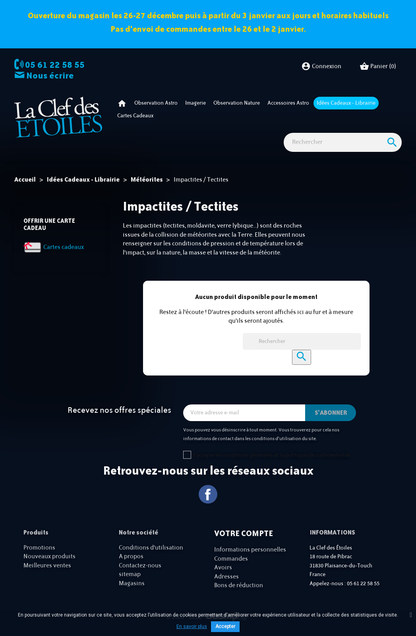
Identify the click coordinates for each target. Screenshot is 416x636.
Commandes (231, 559)
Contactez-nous (140, 565)
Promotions (39, 548)
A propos (131, 556)
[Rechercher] (343, 142)
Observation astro (156, 103)
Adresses (226, 576)
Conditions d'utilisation (151, 548)
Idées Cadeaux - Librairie (346, 103)
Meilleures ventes (47, 565)
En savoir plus (191, 626)
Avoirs (223, 567)
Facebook (208, 494)
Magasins (132, 583)
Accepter (225, 626)
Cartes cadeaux (135, 116)
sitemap (130, 574)
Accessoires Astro (288, 103)
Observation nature (236, 103)
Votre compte (243, 533)
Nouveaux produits (49, 556)
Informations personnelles (250, 550)
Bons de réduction (238, 585)
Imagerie (195, 103)
